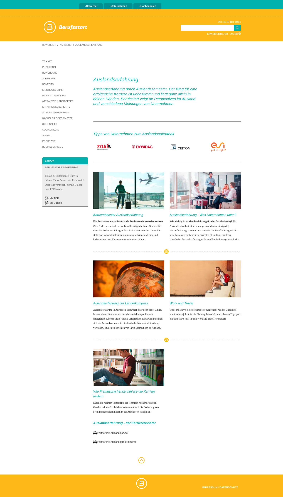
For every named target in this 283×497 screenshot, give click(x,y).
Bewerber (91, 6)
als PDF (52, 198)
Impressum (210, 487)
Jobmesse (48, 78)
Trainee (47, 61)
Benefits (48, 84)
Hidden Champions (54, 95)
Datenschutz (229, 487)
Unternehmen (118, 6)
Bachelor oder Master (57, 118)
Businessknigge (52, 146)
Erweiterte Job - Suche (224, 33)
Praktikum (49, 67)
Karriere (65, 45)
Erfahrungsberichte (56, 107)
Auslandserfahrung (56, 112)
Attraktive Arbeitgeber (58, 101)
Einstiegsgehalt (53, 90)
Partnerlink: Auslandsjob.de (110, 432)
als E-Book (53, 202)
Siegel (46, 135)
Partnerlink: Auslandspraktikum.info (115, 441)
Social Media (50, 129)
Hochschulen (147, 6)
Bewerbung (50, 72)
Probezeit (49, 141)
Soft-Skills (49, 124)
